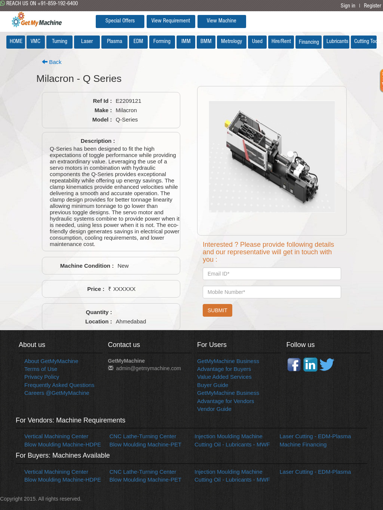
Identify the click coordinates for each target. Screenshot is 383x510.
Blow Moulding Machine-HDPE (62, 444)
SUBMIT (217, 310)
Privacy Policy (41, 377)
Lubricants (337, 41)
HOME (16, 41)
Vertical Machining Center (56, 436)
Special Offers (120, 21)
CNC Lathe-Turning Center (143, 436)
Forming (162, 41)
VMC (35, 41)
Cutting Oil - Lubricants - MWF (232, 444)
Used (257, 41)
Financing (309, 42)
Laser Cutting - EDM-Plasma (315, 436)
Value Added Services (224, 377)
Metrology (231, 41)
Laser (87, 41)
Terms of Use (40, 369)
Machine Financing (303, 444)
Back (52, 62)
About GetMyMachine (51, 361)
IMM (186, 41)
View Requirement (170, 21)
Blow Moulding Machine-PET (146, 444)
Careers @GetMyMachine (56, 393)
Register (372, 6)
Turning (59, 41)
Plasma (114, 41)
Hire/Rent (281, 41)
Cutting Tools (365, 41)
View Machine (221, 21)
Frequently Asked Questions (59, 385)
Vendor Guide (214, 409)
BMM (206, 41)
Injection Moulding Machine (228, 436)
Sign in (348, 6)
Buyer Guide (212, 385)
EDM (138, 41)
